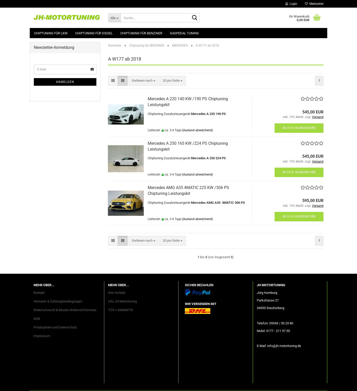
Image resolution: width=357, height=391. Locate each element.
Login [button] (291, 4)
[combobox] (143, 81)
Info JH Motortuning (122, 301)
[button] (113, 81)
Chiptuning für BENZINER (141, 33)
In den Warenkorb (299, 128)
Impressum (42, 336)
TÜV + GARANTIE (120, 310)
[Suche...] (114, 17)
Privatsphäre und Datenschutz (55, 327)
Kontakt (39, 293)
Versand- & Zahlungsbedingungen (58, 301)
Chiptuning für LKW (51, 33)
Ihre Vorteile (116, 293)
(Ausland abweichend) (197, 130)
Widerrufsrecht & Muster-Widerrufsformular (65, 310)
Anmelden (65, 82)
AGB (37, 319)
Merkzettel (314, 4)
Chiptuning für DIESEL (94, 33)
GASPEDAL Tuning (184, 33)
